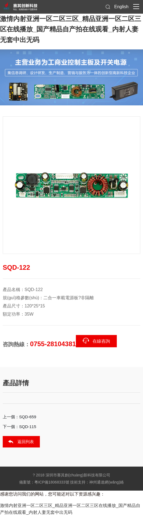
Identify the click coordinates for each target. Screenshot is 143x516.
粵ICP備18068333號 (51, 482)
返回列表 (25, 441)
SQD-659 (27, 416)
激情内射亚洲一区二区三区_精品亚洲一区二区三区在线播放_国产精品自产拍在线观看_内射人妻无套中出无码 (70, 29)
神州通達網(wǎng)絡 (106, 482)
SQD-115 (27, 426)
